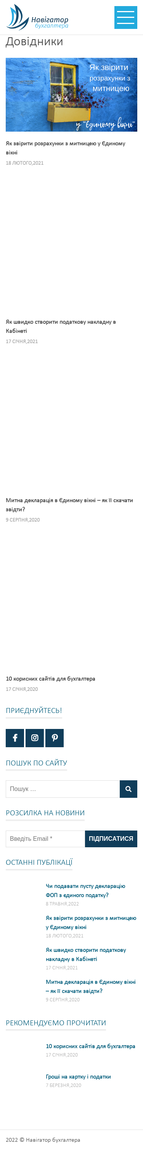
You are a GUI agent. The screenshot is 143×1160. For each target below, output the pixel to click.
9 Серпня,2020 (23, 520)
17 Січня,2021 (22, 342)
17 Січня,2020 (22, 689)
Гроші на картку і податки (78, 1077)
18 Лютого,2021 (24, 163)
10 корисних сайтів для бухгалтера (90, 1047)
